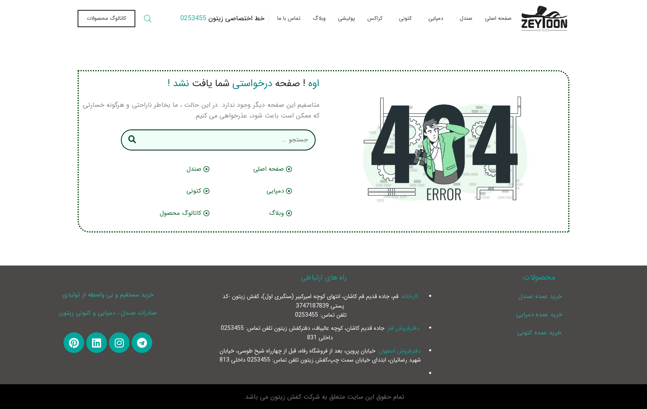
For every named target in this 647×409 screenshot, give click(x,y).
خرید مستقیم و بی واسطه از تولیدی (107, 295)
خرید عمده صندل (539, 296)
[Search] (147, 18)
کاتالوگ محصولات (106, 18)
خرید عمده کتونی (539, 333)
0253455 (193, 18)
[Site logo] (544, 18)
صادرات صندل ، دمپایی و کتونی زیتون (108, 313)
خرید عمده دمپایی (539, 315)
